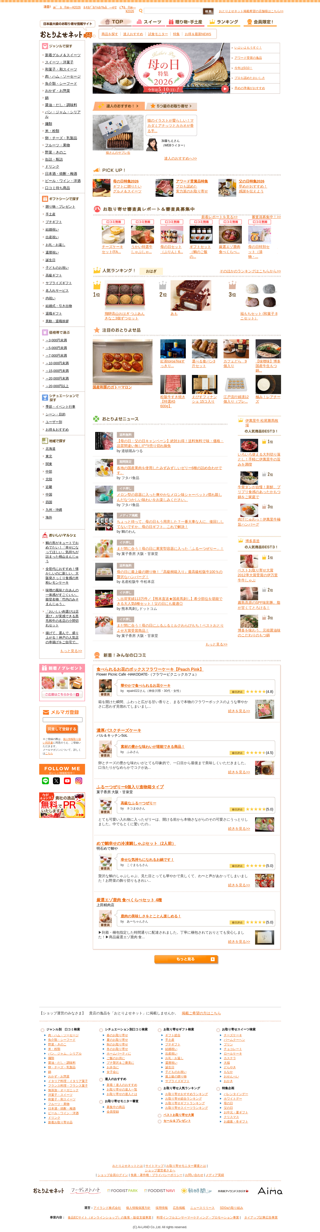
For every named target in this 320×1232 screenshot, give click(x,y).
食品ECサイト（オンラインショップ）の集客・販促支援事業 (109, 1217)
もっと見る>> (71, 651)
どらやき (230, 1067)
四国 (49, 502)
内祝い (50, 298)
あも (174, 314)
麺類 (48, 124)
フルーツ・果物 (57, 145)
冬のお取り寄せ (117, 1049)
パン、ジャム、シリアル (65, 1053)
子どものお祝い (57, 268)
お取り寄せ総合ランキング (183, 1098)
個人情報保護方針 (138, 1208)
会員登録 (113, 1111)
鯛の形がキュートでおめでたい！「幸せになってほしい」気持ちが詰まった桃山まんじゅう (62, 552)
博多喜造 (252, 541)
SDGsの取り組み (231, 1208)
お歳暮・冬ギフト (236, 1121)
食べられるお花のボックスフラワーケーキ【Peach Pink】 (150, 669)
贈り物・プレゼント (60, 206)
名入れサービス (57, 290)
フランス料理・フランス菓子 (68, 1085)
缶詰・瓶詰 (54, 159)
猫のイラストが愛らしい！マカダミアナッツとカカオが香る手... (170, 125)
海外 (49, 517)
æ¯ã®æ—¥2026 (67, 7)
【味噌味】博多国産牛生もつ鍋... (268, 365)
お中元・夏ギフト (236, 1112)
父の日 (228, 1108)
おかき (228, 1081)
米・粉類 (52, 131)
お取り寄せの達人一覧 (122, 1089)
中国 (49, 494)
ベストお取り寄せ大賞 (178, 1115)
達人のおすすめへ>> (180, 158)
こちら (49, 753)
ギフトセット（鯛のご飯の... (200, 252)
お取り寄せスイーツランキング (186, 1108)
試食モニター (158, 34)
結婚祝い (52, 229)
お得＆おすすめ (57, 429)
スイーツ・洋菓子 (59, 62)
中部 (49, 471)
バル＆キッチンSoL (112, 735)
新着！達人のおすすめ (122, 1085)
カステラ (230, 1058)
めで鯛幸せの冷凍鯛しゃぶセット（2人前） (136, 843)
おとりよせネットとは (127, 1166)
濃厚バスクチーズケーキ (118, 730)
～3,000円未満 (56, 340)
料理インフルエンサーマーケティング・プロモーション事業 (198, 1217)
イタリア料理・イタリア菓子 (68, 1081)
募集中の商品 (116, 1107)
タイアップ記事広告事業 (261, 1217)
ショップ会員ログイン (113, 1175)
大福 (227, 1063)
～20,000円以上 (57, 386)
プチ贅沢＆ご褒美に (120, 1063)
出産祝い (52, 237)
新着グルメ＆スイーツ (63, 55)
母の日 (228, 1103)
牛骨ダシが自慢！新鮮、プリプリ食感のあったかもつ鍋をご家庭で (259, 492)
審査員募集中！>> (266, 217)
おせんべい (231, 1076)
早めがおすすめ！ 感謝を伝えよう (253, 186)
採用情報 (162, 1208)
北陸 (49, 479)
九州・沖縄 (54, 510)
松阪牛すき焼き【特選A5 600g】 (172, 401)
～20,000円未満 (57, 378)
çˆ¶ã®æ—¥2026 (127, 9)
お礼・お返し (55, 245)
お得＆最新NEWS (198, 34)
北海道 (50, 449)
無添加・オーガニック (63, 1090)
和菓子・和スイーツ (61, 69)
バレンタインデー (236, 1094)
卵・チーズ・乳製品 (61, 138)
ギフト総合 (172, 1035)
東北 (49, 456)
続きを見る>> (239, 711)
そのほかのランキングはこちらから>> (250, 271)
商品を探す (110, 34)
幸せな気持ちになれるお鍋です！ (147, 860)
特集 (176, 34)
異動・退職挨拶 (57, 321)
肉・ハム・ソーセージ (63, 76)
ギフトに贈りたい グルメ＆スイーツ (127, 186)
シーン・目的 (55, 414)
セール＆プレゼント (177, 1121)
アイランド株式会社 (107, 1208)
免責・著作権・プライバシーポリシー (157, 1175)
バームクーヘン (234, 1040)
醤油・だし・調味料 (61, 105)
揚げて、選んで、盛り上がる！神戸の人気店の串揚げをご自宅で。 (62, 637)
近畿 (49, 487)
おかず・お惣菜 (57, 91)
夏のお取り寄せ (117, 1040)
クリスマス (231, 1117)
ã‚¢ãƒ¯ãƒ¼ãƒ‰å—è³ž (100, 7)
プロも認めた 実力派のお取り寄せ (192, 186)
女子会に (113, 1072)
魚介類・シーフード (61, 83)
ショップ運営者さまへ (160, 1170)
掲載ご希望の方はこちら (201, 1013)
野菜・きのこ (55, 152)
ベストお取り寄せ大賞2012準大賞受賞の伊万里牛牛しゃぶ (258, 575)
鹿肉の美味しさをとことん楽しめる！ (151, 916)
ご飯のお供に (116, 1058)
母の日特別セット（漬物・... (259, 252)
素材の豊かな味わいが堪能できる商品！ (153, 747)
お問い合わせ (194, 1175)
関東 (49, 464)
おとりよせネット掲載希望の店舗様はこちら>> (251, 11)
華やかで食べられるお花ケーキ (146, 685)
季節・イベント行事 (60, 407)
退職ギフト (54, 313)
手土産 (50, 214)
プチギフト (54, 222)
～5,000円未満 (56, 348)
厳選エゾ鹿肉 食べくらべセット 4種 (129, 900)
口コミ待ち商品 (57, 188)
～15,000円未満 (57, 371)
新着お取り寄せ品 (60, 1122)
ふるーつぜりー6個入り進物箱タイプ (130, 787)
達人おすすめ (133, 34)
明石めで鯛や (107, 848)
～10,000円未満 (57, 363)
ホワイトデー (233, 1098)
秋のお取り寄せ (117, 1044)
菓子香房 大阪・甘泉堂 (114, 792)
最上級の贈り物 (176, 1076)
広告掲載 (179, 1208)
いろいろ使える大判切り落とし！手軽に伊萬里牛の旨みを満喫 (259, 459)
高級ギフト (54, 275)
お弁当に (113, 1067)
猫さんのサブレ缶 (118, 153)
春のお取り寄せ (117, 1035)
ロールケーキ (233, 1053)
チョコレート (233, 1049)
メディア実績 (215, 1175)
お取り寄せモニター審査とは (186, 1166)
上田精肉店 (105, 905)
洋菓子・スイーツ (60, 1095)
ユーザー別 (54, 422)
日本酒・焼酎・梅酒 (61, 174)
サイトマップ (154, 1166)
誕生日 (50, 260)
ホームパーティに (119, 1053)
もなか (228, 1072)
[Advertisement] (160, 987)
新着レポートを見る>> (219, 217)
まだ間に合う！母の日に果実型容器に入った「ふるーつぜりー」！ (170, 549)
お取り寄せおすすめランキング (186, 1094)
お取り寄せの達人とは (122, 1094)
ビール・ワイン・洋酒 (63, 181)
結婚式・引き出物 (59, 306)
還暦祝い (52, 252)
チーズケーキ (233, 1035)
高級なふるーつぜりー (138, 803)
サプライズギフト (59, 283)
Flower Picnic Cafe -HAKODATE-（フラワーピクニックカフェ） (147, 674)
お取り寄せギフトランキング (185, 1103)
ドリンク (52, 166)
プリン (228, 1044)
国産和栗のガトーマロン (112, 387)
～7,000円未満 (56, 355)
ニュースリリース (202, 1208)
